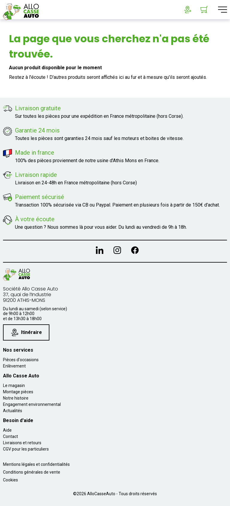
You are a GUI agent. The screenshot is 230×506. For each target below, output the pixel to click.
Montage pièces (18, 391)
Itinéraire (26, 332)
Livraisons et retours (22, 442)
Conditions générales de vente (31, 472)
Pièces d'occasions (21, 359)
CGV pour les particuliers (26, 449)
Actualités (12, 410)
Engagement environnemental (32, 404)
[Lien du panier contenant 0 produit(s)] (204, 9)
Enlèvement (14, 366)
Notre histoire (15, 398)
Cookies (10, 480)
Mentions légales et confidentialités (36, 464)
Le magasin (14, 385)
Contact (10, 436)
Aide (7, 430)
